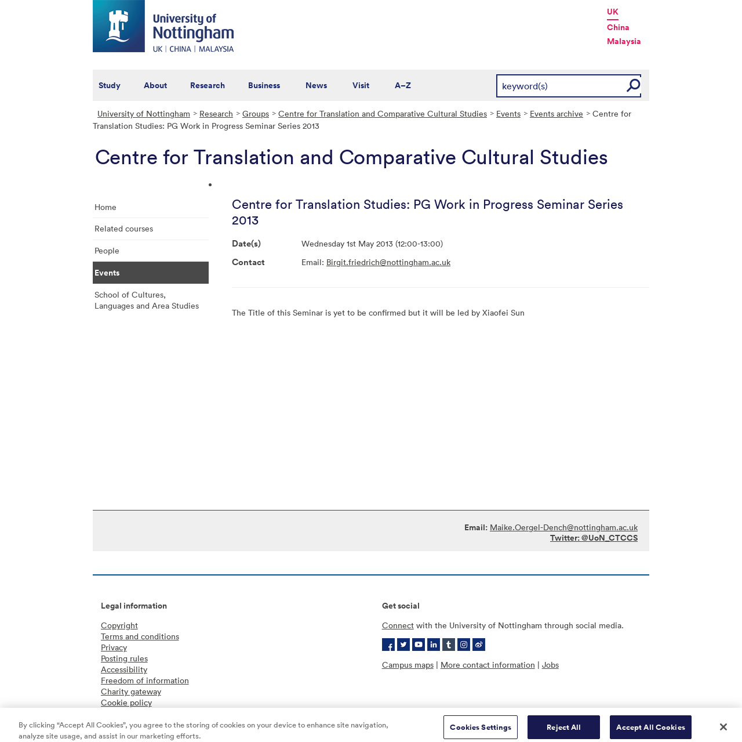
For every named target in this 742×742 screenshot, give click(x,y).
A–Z (403, 85)
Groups (255, 113)
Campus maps (408, 664)
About (155, 85)
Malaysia (624, 41)
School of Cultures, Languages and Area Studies (146, 300)
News (316, 85)
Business (264, 85)
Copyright (119, 625)
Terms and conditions (140, 636)
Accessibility (124, 669)
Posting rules (124, 658)
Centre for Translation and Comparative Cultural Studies (382, 113)
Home (105, 206)
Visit (360, 85)
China (618, 27)
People (106, 250)
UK (613, 11)
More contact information (488, 664)
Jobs (550, 664)
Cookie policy (126, 702)
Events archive (556, 113)
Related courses (123, 228)
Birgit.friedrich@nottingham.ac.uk (388, 261)
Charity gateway (131, 691)
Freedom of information (145, 680)
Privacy (114, 647)
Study (110, 85)
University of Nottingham (143, 113)
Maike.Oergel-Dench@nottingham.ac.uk (564, 527)
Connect (398, 625)
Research (207, 85)
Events (508, 113)
